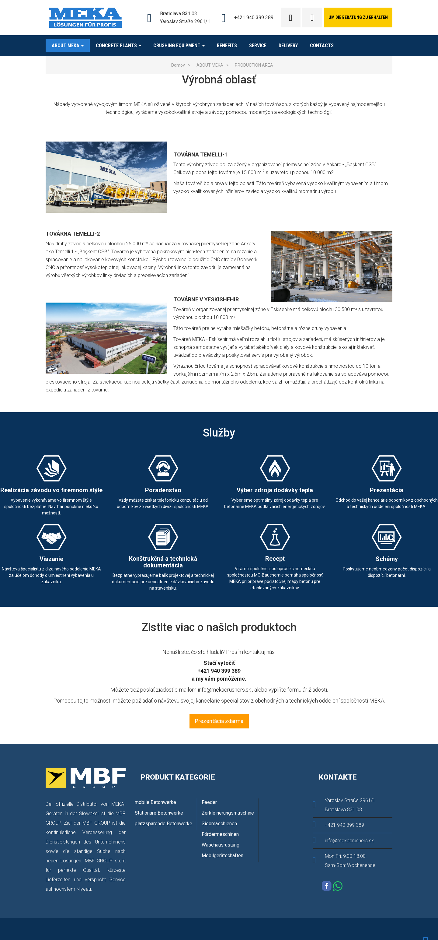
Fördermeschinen (220, 834)
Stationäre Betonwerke (159, 813)
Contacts (322, 45)
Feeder (209, 802)
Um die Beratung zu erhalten (358, 17)
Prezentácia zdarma (219, 721)
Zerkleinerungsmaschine (228, 813)
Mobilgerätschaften (222, 855)
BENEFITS (227, 45)
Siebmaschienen (219, 823)
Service (257, 45)
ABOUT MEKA (68, 45)
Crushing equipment (179, 45)
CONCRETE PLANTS (118, 45)
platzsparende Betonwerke (163, 823)
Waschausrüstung (220, 845)
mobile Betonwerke (155, 802)
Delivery (288, 45)
